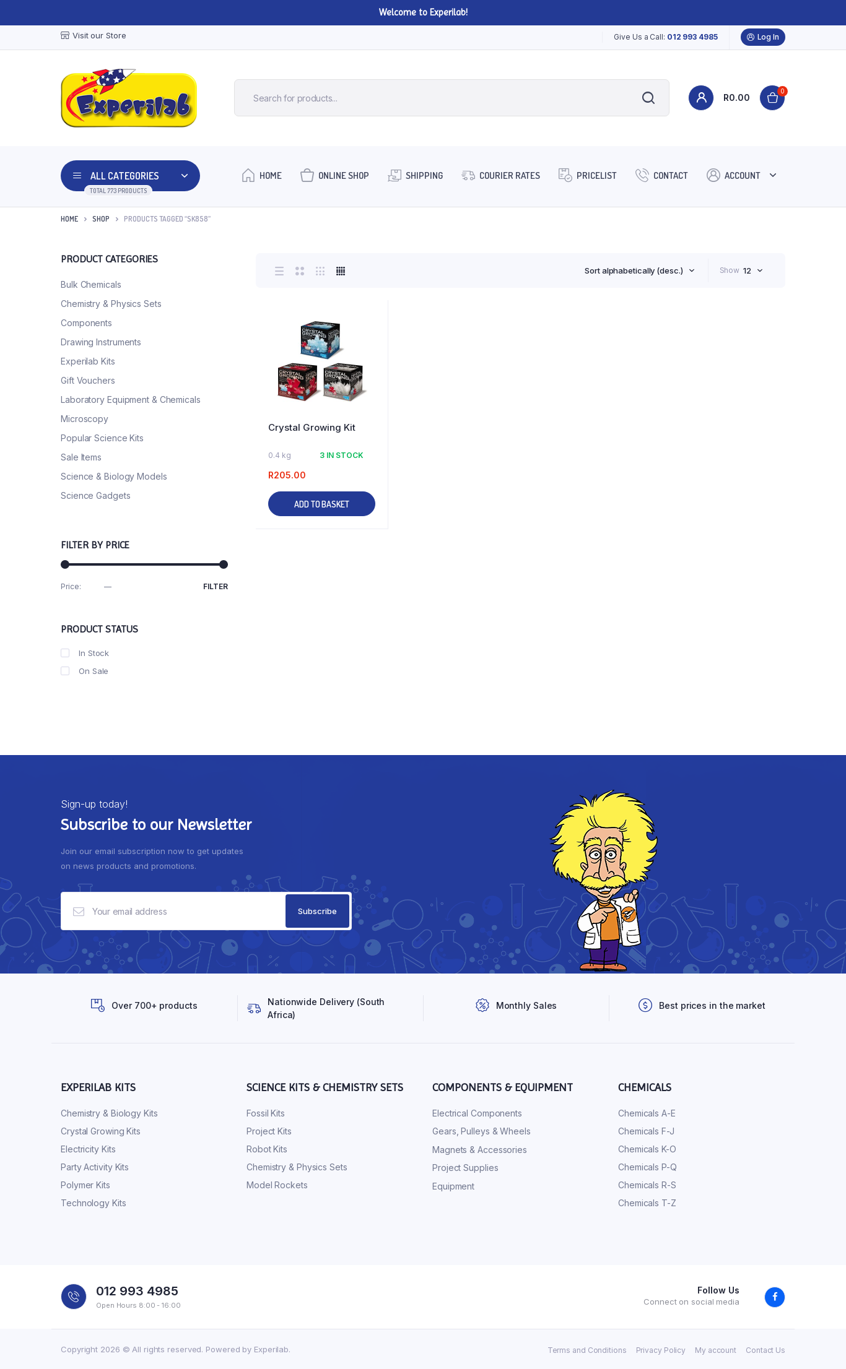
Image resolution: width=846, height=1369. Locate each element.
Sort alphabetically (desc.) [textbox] (633, 270)
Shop (101, 218)
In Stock (85, 653)
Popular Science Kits (102, 438)
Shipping (415, 175)
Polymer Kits (85, 1185)
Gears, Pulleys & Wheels (481, 1131)
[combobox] (639, 270)
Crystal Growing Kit (311, 427)
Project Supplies (465, 1167)
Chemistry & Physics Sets (111, 303)
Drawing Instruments (101, 342)
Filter (215, 586)
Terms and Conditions (587, 1350)
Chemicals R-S (647, 1185)
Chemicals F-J (646, 1131)
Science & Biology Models (114, 476)
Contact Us (765, 1350)
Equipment (453, 1186)
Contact (661, 175)
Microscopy (84, 418)
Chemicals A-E (647, 1113)
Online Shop (334, 175)
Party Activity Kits (95, 1167)
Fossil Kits (265, 1113)
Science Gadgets (96, 495)
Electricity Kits (88, 1149)
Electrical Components (477, 1113)
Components (86, 322)
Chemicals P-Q (647, 1167)
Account (734, 175)
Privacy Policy (661, 1350)
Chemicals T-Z (647, 1203)
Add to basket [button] (321, 504)
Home (262, 175)
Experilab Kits (88, 361)
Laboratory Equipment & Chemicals (131, 399)
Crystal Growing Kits (101, 1131)
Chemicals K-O (647, 1149)
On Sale (84, 671)
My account (715, 1350)
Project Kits (269, 1131)
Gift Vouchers (88, 380)
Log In (763, 37)
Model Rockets (277, 1185)
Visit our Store (93, 35)
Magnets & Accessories (479, 1149)
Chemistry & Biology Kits (109, 1113)
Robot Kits (266, 1149)
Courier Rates (500, 175)
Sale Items (81, 457)
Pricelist (588, 175)
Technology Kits (93, 1203)
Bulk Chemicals (91, 284)
